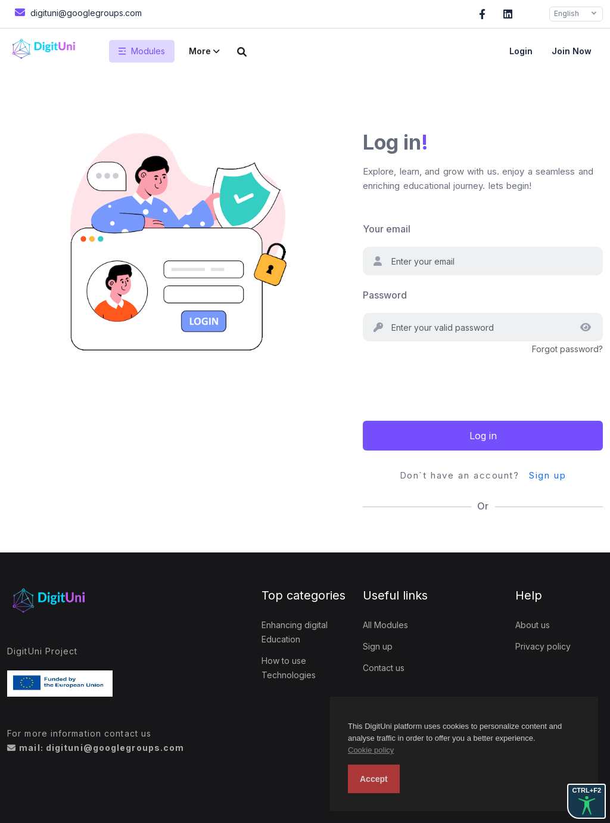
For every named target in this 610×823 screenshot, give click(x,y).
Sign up (547, 475)
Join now (572, 51)
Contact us (383, 668)
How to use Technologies (289, 668)
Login (521, 51)
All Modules (385, 625)
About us (532, 625)
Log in (483, 436)
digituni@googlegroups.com (77, 12)
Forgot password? (567, 349)
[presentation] (453, 379)
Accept (374, 779)
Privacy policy (543, 646)
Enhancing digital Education (295, 632)
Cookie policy (371, 750)
